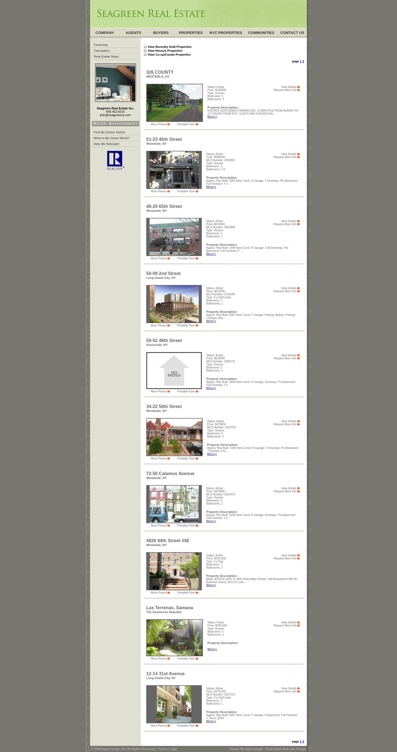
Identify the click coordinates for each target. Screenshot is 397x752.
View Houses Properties (165, 50)
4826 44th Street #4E (168, 540)
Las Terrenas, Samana (169, 607)
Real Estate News (106, 56)
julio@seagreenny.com (115, 115)
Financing (101, 44)
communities (261, 33)
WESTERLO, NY (158, 76)
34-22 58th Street (164, 406)
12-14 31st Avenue (165, 673)
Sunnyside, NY (157, 344)
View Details (288, 87)
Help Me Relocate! (107, 144)
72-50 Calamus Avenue (170, 473)
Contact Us (292, 33)
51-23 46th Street (164, 139)
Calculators (102, 50)
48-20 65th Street (164, 206)
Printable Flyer (186, 124)
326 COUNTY (160, 72)
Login (173, 749)
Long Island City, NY (161, 277)
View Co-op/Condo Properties (169, 54)
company (105, 33)
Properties (191, 33)
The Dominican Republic (164, 612)
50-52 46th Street (164, 340)
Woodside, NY (156, 143)
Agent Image (254, 749)
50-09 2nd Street (163, 273)
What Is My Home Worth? (112, 138)
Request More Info (285, 90)
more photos (159, 124)
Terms (162, 749)
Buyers (161, 33)
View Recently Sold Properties (170, 46)
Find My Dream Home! (109, 132)
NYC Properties (225, 33)
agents (133, 33)
